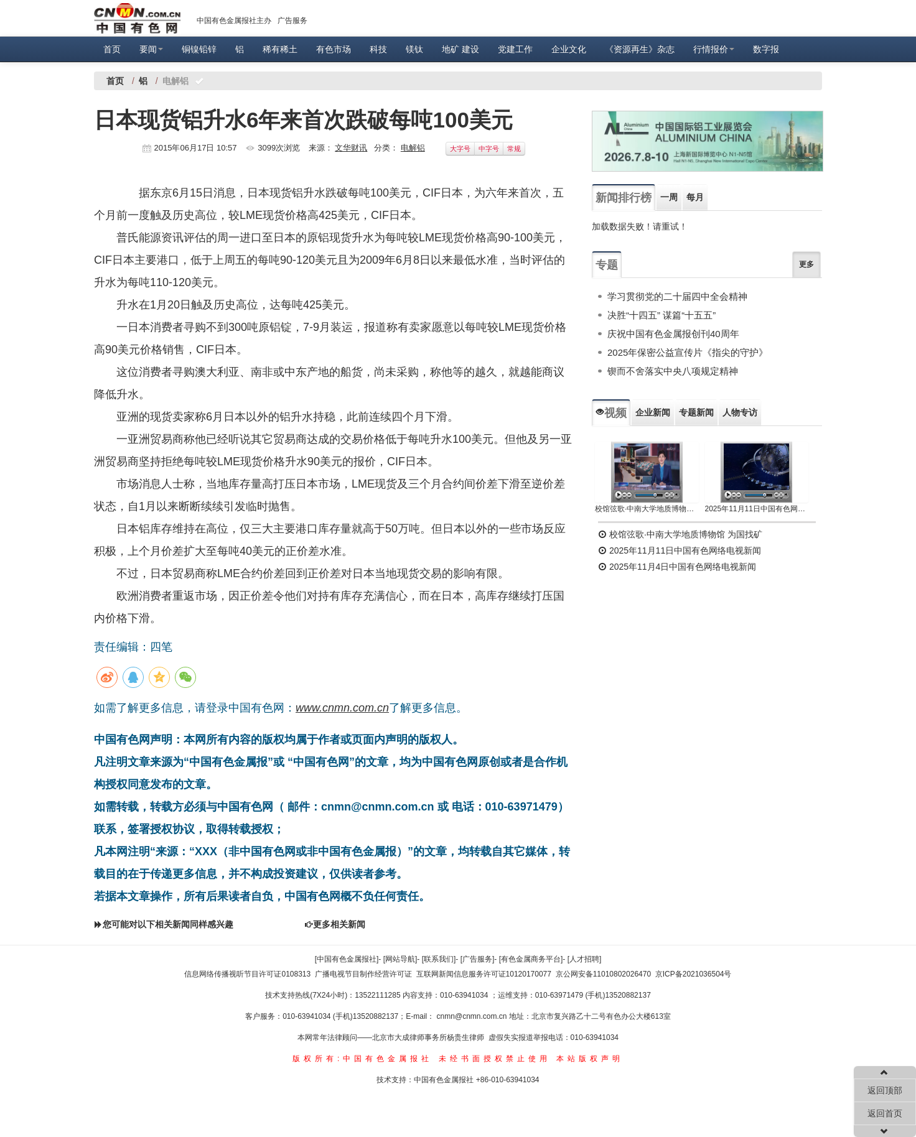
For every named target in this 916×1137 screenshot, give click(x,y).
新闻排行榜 (624, 198)
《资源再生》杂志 (640, 49)
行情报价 (713, 49)
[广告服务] (477, 959)
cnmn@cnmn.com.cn (473, 1016)
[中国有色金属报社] (347, 959)
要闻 (151, 49)
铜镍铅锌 (199, 49)
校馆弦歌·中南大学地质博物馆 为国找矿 (680, 534)
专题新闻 (696, 412)
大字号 (460, 148)
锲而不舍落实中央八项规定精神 (672, 371)
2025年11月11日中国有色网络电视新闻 (757, 508)
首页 (112, 49)
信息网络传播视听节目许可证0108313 (247, 974)
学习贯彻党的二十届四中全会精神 (677, 296)
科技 (378, 49)
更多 (806, 264)
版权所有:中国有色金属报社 (362, 1058)
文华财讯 (351, 147)
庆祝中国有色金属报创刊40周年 (673, 333)
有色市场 (333, 49)
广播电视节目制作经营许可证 (363, 974)
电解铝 (413, 147)
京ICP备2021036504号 (693, 974)
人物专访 (739, 412)
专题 (607, 265)
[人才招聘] (585, 959)
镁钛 (414, 49)
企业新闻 (652, 412)
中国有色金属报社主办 (234, 20)
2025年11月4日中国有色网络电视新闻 (677, 567)
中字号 (489, 148)
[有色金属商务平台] (531, 959)
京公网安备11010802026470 (603, 974)
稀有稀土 (280, 49)
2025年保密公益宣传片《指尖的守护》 (687, 352)
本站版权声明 (590, 1058)
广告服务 (292, 20)
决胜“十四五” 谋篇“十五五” (661, 315)
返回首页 (884, 1113)
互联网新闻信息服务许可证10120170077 (483, 974)
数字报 (766, 49)
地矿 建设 (460, 49)
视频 (611, 413)
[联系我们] (439, 959)
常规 (514, 148)
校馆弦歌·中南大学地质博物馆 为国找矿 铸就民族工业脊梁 (647, 508)
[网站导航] (400, 959)
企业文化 (568, 49)
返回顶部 (884, 1090)
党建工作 (515, 49)
